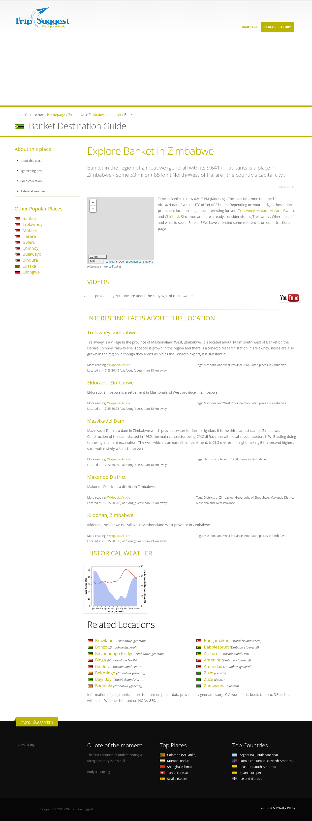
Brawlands (120, 640)
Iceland (247, 779)
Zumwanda (221, 685)
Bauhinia (118, 685)
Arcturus (226, 653)
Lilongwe (31, 272)
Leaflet (109, 261)
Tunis (174, 773)
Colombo (178, 755)
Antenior (227, 660)
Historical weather (33, 191)
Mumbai (174, 761)
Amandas (228, 666)
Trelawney (32, 224)
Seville (173, 779)
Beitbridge (120, 673)
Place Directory (277, 27)
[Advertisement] (149, 70)
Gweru (29, 242)
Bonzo (116, 647)
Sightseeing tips (31, 171)
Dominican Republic (262, 761)
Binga (116, 660)
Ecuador (254, 767)
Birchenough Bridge (129, 653)
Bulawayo (32, 254)
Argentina (255, 755)
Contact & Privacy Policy (278, 808)
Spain (246, 773)
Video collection (31, 181)
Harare (29, 236)
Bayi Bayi (119, 679)
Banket (29, 218)
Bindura (30, 260)
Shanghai (175, 767)
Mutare (30, 230)
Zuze (215, 673)
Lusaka (29, 266)
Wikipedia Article (118, 365)
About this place (31, 161)
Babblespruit (231, 647)
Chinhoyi (31, 248)
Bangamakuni (232, 640)
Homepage (249, 27)
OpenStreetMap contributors (136, 261)
